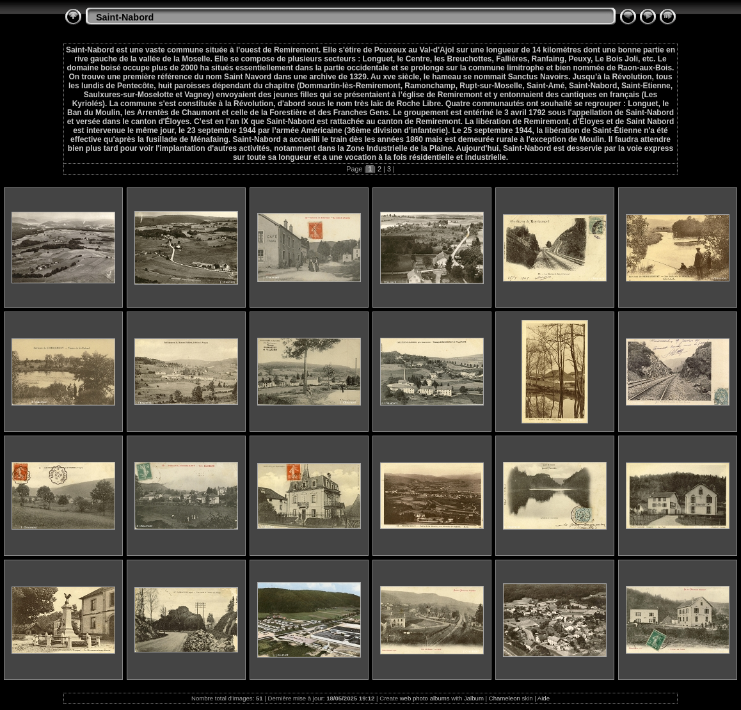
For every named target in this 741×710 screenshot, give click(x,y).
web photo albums (425, 698)
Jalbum (474, 698)
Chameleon (504, 698)
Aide (544, 698)
